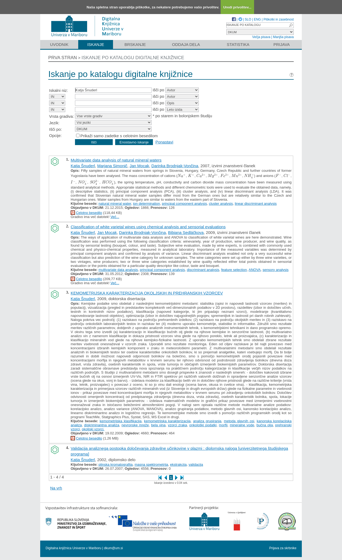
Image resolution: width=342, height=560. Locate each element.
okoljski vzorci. (93, 429)
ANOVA (255, 270)
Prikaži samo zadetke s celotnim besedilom (119, 135)
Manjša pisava (283, 37)
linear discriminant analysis (255, 204)
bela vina (158, 425)
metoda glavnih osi (239, 421)
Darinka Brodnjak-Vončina (174, 165)
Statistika (238, 44)
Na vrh (56, 488)
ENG (257, 19)
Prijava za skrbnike (282, 548)
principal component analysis (184, 204)
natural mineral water (114, 204)
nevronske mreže (135, 425)
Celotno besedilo (89, 213)
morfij (223, 425)
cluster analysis (221, 204)
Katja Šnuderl (83, 165)
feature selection (234, 270)
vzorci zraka (177, 425)
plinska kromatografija (115, 464)
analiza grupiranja (207, 421)
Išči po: (55, 129)
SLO (248, 19)
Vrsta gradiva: (61, 116)
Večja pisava (261, 37)
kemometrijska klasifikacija (120, 421)
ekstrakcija (178, 464)
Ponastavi (164, 142)
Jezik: (54, 122)
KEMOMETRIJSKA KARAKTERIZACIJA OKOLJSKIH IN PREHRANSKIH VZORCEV (147, 293)
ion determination (146, 204)
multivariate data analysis (118, 270)
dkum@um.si (113, 548)
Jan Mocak (139, 165)
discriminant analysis (203, 270)
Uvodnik (59, 44)
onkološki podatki (203, 425)
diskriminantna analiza (101, 425)
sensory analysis (276, 270)
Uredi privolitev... (237, 7)
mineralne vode (242, 425)
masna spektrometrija (151, 464)
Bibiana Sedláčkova (186, 232)
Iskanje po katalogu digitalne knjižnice (132, 57)
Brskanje (135, 44)
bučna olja (264, 425)
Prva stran (62, 57)
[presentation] (181, 176)
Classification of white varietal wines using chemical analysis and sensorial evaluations (148, 226)
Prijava (281, 44)
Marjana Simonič (112, 165)
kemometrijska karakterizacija (167, 421)
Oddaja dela (186, 44)
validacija (196, 464)
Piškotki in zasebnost (279, 19)
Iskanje (95, 44)
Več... (114, 217)
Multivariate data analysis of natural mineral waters (116, 160)
